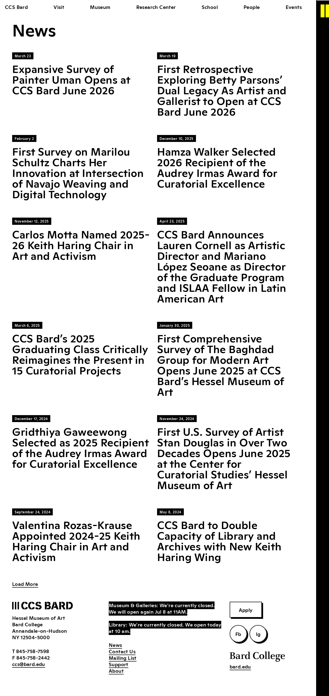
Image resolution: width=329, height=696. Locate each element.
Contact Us (122, 651)
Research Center (156, 6)
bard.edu (240, 666)
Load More (25, 583)
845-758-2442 (33, 657)
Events (294, 6)
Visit (59, 6)
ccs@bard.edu (28, 663)
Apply (246, 609)
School (210, 6)
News (115, 644)
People (252, 6)
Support (118, 664)
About (116, 670)
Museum (100, 6)
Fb (238, 633)
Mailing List (123, 657)
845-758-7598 (32, 650)
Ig (258, 633)
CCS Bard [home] (16, 6)
